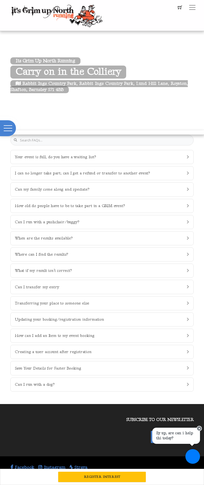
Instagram (51, 467)
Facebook (22, 467)
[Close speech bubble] (199, 428)
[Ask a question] (192, 456)
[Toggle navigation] (192, 7)
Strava (78, 467)
